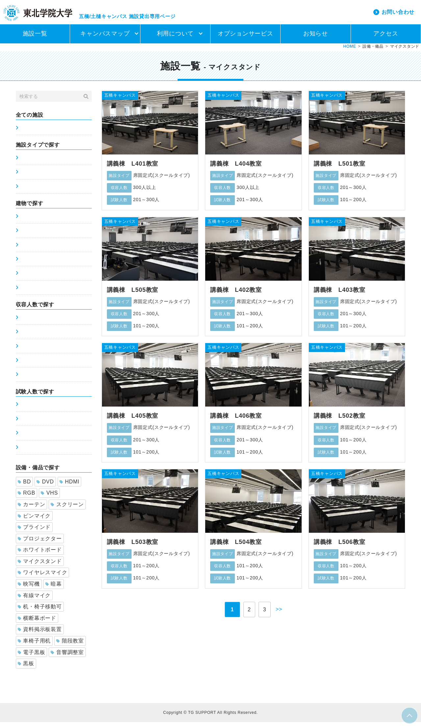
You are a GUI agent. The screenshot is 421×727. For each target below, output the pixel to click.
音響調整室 (67, 657)
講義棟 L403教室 (339, 295)
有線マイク (34, 600)
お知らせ (315, 38)
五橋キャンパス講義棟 (44, 221)
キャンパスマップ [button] (105, 38)
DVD (45, 486)
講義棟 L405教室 (133, 420)
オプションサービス (245, 38)
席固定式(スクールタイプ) (48, 162)
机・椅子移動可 (40, 611)
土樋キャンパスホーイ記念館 (51, 292)
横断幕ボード (37, 623)
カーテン (31, 509)
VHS (49, 498)
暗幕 (53, 589)
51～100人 (31, 336)
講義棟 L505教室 (133, 295)
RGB (27, 498)
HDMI (70, 486)
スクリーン (67, 509)
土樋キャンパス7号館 (43, 264)
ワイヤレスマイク (42, 577)
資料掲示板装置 (40, 634)
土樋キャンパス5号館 (43, 235)
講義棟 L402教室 (236, 295)
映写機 (29, 589)
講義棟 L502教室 (339, 420)
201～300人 (33, 365)
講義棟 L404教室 (236, 168)
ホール (27, 191)
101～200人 (33, 351)
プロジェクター (40, 543)
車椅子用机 (34, 645)
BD (24, 486)
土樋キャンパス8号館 (43, 278)
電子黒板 (31, 657)
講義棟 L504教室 (236, 547)
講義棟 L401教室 (133, 168)
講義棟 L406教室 (236, 420)
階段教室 (70, 645)
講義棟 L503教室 (133, 547)
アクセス (385, 38)
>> (282, 614)
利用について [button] (175, 38)
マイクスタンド (40, 566)
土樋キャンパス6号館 (43, 249)
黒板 (26, 668)
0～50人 (29, 322)
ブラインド (34, 532)
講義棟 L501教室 (339, 168)
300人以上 (31, 379)
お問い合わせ (398, 14)
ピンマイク (34, 521)
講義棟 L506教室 (339, 547)
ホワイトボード (40, 554)
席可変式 (29, 176)
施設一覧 (35, 38)
